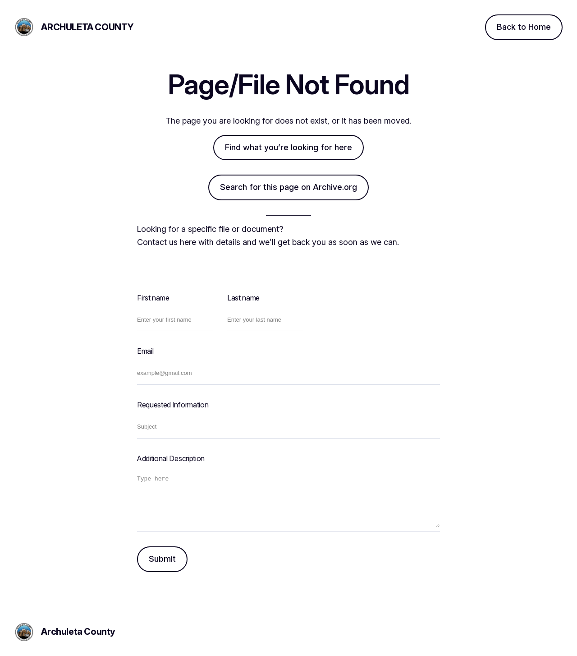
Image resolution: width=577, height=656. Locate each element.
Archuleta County (87, 27)
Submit (162, 559)
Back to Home (524, 27)
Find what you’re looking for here (288, 147)
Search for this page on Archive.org (288, 187)
